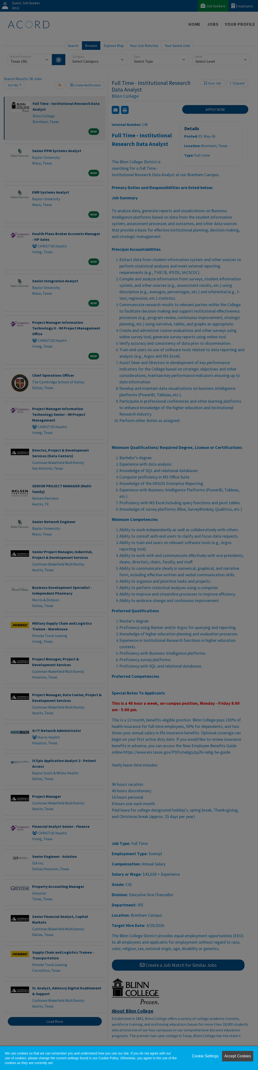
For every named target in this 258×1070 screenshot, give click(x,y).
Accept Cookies (237, 1056)
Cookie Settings (205, 1056)
